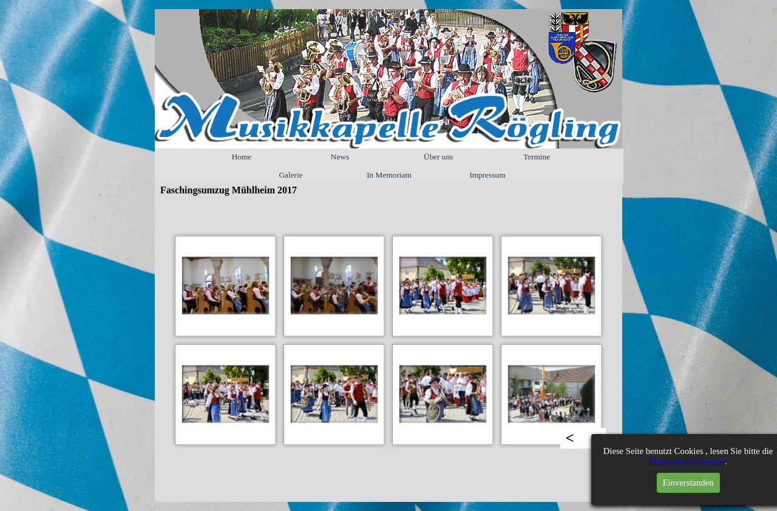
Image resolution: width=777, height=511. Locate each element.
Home (242, 156)
